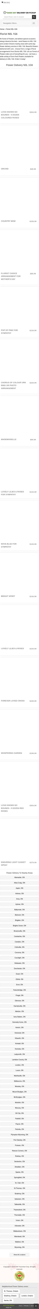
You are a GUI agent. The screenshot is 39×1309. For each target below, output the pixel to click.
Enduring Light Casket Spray (13, 863)
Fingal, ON (19, 995)
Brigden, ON (19, 920)
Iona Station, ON (19, 1017)
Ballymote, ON (19, 910)
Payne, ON (19, 1124)
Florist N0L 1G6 (11, 29)
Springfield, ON (19, 1177)
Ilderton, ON (19, 1011)
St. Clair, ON (19, 1183)
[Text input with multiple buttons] (17, 17)
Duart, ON (19, 974)
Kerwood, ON (19, 1033)
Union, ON (19, 1220)
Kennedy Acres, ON (19, 1022)
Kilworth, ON (19, 1038)
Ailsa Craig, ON (19, 883)
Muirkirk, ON (19, 1102)
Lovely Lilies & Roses (12, 648)
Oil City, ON (19, 1113)
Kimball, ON (19, 1043)
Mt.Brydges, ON (19, 1097)
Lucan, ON (19, 1070)
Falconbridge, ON (19, 990)
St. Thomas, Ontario (11, 1291)
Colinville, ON (19, 947)
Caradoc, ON (19, 942)
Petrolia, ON (19, 1129)
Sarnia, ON (8, 1300)
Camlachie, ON (19, 936)
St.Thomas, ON (19, 1188)
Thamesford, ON (19, 1210)
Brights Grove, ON (19, 926)
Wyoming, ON (19, 1247)
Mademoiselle (8, 439)
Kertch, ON (19, 1027)
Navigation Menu (10, 23)
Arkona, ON (19, 893)
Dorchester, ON (19, 968)
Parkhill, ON (19, 1118)
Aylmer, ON (19, 904)
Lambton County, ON (19, 1059)
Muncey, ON (19, 1108)
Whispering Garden (11, 753)
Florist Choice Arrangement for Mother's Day (10, 276)
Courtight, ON (19, 958)
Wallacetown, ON (19, 1231)
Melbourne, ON (19, 1081)
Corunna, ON (19, 952)
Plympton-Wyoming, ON (19, 1134)
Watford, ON (19, 1242)
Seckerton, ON (19, 1161)
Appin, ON (19, 888)
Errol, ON (19, 984)
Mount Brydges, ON (19, 1092)
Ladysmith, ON (19, 1054)
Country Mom (8, 221)
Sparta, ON (20, 1172)
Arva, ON (19, 899)
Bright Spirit (8, 596)
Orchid (4, 169)
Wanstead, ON (19, 1236)
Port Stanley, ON (20, 1140)
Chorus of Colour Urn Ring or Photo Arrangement (13, 385)
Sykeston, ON (19, 1199)
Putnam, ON (19, 1145)
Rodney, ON (19, 1156)
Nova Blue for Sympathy (8, 545)
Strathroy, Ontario (10, 1296)
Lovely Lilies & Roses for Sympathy (12, 493)
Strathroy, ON (19, 1193)
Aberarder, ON (19, 877)
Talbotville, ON (19, 1204)
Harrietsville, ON (19, 1006)
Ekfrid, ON (19, 979)
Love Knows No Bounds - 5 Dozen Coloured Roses (10, 115)
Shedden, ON (19, 1167)
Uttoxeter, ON (19, 1226)
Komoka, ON (19, 1049)
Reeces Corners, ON (19, 1151)
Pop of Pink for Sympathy (9, 331)
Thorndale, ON (19, 1215)
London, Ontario (27, 1296)
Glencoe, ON (19, 1001)
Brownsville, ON (19, 931)
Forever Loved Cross (12, 701)
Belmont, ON (19, 915)
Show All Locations (19, 1254)
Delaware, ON (19, 963)
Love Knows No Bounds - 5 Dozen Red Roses (12, 808)
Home (2, 29)
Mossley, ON (19, 1086)
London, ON (19, 1065)
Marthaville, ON (19, 1076)
